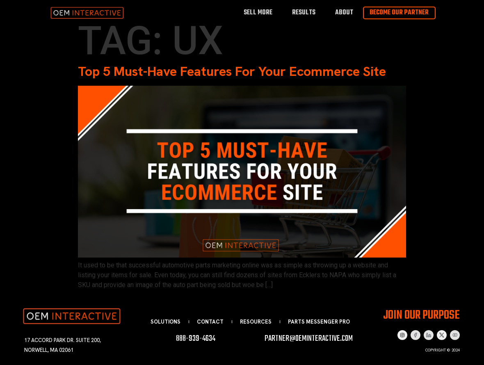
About (344, 12)
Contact (210, 321)
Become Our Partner (399, 13)
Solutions (165, 321)
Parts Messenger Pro (319, 321)
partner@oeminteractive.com (309, 338)
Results (303, 12)
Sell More (258, 12)
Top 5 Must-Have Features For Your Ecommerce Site (232, 71)
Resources (256, 321)
